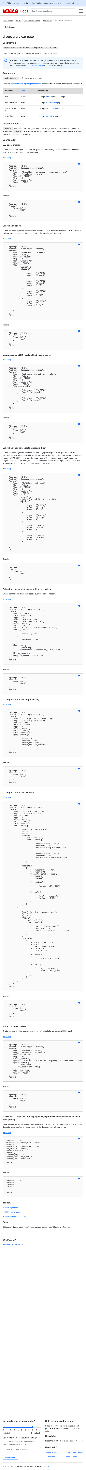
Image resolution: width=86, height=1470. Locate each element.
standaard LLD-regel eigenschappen (26, 83)
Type (23, 90)
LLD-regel (47, 20)
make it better (72, 3)
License (46, 1466)
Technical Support (52, 1452)
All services (50, 1457)
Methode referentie (32, 20)
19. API (19, 20)
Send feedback (11, 1457)
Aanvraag (7, 157)
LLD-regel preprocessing (15, 1381)
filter (47, 96)
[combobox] (53, 11)
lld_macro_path (52, 108)
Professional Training (74, 1452)
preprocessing (52, 102)
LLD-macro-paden (13, 1377)
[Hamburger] (81, 11)
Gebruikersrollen (37, 65)
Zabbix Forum (71, 1457)
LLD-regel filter (11, 1372)
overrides (50, 116)
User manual (8, 20)
